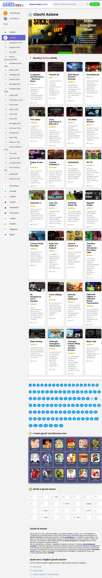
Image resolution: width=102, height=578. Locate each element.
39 (44, 399)
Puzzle (9, 224)
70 (35, 412)
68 (99, 406)
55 (43, 406)
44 (65, 399)
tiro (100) (10, 153)
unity (67, 504)
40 (48, 399)
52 (30, 406)
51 (96, 399)
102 (35, 426)
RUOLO (47, 474)
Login (94, 4)
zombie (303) (12, 79)
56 (47, 406)
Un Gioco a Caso (11, 21)
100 (96, 419)
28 (69, 392)
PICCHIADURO (47, 444)
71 (39, 412)
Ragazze (10, 229)
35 (99, 392)
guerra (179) (11, 109)
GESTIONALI (59, 458)
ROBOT (35, 474)
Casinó (9, 197)
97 (83, 419)
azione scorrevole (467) (10, 57)
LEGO (71, 444)
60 (64, 406)
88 (44, 419)
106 (55, 426)
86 (35, 419)
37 (35, 399)
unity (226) (11, 95)
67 (95, 406)
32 (86, 392)
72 (43, 412)
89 (48, 419)
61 (69, 406)
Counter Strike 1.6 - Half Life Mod (46, 574)
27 (64, 392)
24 (51, 392)
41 (52, 399)
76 (60, 412)
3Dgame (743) (12, 47)
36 (30, 399)
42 (56, 399)
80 (78, 412)
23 (47, 392)
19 (30, 392)
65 (86, 406)
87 (39, 419)
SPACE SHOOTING (47, 459)
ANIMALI (83, 474)
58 (56, 406)
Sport (9, 235)
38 (39, 399)
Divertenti (10, 208)
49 (88, 399)
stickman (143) (12, 128)
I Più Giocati (11, 13)
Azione (9, 38)
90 (53, 419)
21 (38, 392)
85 (30, 419)
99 (92, 419)
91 (57, 419)
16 (89, 385)
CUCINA (83, 444)
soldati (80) (11, 174)
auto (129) (10, 137)
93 (65, 419)
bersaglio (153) (12, 123)
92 (61, 419)
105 (50, 426)
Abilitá (9, 32)
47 (79, 399)
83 (91, 412)
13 (77, 385)
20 (34, 392)
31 (82, 392)
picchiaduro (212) (13, 100)
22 (43, 392)
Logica (9, 218)
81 (82, 412)
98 (87, 419)
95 (74, 419)
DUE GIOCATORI (95, 475)
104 (45, 426)
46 (74, 399)
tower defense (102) (12, 148)
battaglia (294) (12, 84)
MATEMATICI (71, 474)
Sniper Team (38, 570)
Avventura (11, 186)
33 (90, 392)
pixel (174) (10, 119)
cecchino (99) (12, 158)
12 (73, 385)
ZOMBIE (95, 444)
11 (69, 385)
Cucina (9, 202)
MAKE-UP (35, 444)
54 (39, 406)
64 (81, 406)
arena (89, 504)
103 (40, 426)
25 (56, 392)
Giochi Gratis (35, 4)
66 (90, 406)
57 (52, 406)
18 (97, 385)
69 (30, 412)
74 (52, 412)
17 (93, 385)
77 (65, 412)
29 (73, 392)
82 (86, 412)
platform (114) (12, 142)
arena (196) (11, 104)
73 (47, 412)
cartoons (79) (12, 179)
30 (78, 392)
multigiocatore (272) (12, 89)
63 (77, 406)
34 (95, 392)
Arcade (9, 191)
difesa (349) (11, 70)
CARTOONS (59, 444)
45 (70, 399)
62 (73, 406)
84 (95, 412)
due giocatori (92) (12, 168)
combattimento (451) (13, 64)
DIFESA (59, 474)
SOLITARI (35, 458)
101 (30, 426)
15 (85, 385)
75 (56, 412)
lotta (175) (10, 114)
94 (70, 419)
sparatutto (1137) (13, 42)
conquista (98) (12, 163)
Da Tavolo (11, 213)
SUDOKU (83, 458)
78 (69, 412)
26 (60, 392)
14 (81, 385)
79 (74, 412)
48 (83, 399)
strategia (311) (12, 74)
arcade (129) (11, 133)
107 (61, 426)
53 (35, 406)
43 (61, 399)
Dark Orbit (37, 567)
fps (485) (10, 52)
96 (78, 419)
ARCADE (95, 458)
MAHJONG (71, 458)
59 (60, 406)
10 (65, 385)
